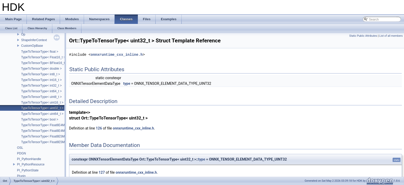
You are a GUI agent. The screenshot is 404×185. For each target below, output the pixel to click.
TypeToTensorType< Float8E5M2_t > (46, 136)
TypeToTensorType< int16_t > (41, 80)
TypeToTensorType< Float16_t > (43, 57)
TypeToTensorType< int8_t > (40, 74)
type (126, 83)
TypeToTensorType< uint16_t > (42, 102)
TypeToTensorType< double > (41, 68)
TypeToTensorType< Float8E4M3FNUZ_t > (50, 131)
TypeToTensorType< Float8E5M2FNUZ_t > (50, 142)
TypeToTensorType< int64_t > (41, 91)
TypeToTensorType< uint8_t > (41, 97)
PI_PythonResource (31, 164)
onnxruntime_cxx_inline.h (117, 54)
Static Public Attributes (363, 36)
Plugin (21, 176)
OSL (20, 148)
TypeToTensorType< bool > (39, 119)
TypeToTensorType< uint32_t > (42, 108)
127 (102, 172)
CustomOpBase (32, 46)
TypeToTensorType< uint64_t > (42, 114)
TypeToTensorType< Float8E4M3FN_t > (48, 125)
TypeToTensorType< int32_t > (41, 85)
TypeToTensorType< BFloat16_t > (44, 63)
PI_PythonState (27, 170)
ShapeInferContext (34, 40)
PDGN (21, 153)
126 (99, 128)
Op (23, 34)
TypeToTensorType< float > (39, 51)
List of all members (391, 36)
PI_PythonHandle (29, 159)
